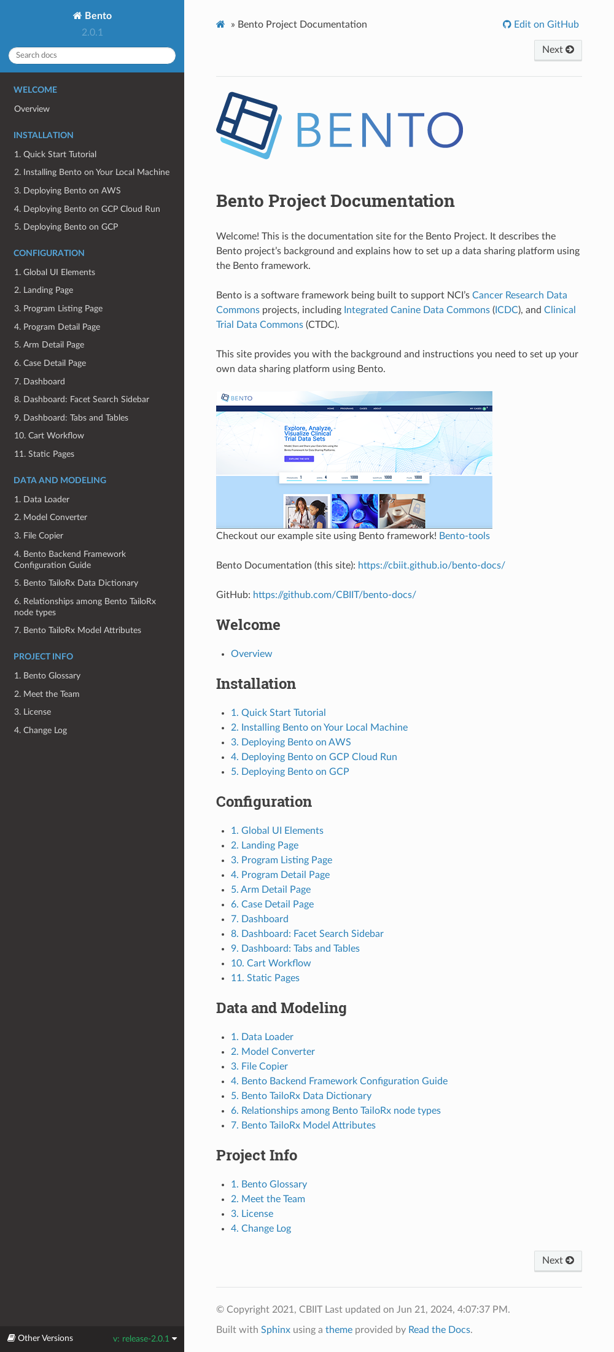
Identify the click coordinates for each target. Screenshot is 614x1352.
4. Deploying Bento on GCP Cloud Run (87, 209)
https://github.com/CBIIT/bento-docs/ (334, 595)
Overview (32, 109)
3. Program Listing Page (58, 308)
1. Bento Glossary (47, 675)
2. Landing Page (43, 290)
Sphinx (275, 1330)
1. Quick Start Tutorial (55, 154)
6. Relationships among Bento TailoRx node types (85, 607)
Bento (97, 16)
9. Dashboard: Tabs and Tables (71, 417)
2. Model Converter (50, 517)
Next (558, 50)
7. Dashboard (39, 381)
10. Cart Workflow (49, 435)
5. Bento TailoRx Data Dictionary (76, 583)
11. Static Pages (44, 454)
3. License (32, 712)
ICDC (506, 310)
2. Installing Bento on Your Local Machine (91, 172)
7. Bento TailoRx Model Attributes (77, 630)
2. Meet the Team (47, 694)
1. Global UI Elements (54, 272)
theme (338, 1330)
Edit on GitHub (545, 24)
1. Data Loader (41, 499)
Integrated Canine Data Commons (417, 310)
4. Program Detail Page (57, 327)
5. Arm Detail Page (49, 344)
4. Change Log (40, 730)
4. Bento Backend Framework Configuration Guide (70, 560)
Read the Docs (439, 1330)
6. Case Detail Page (50, 363)
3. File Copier (38, 535)
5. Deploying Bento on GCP (66, 226)
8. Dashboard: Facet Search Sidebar (81, 399)
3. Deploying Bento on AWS (67, 190)
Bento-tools (464, 536)
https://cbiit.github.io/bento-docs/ (431, 565)
